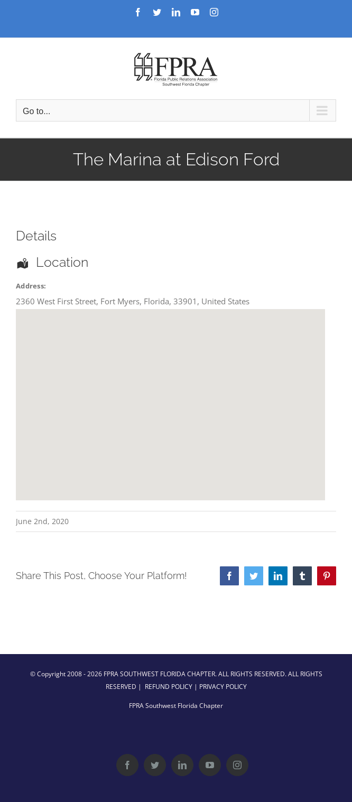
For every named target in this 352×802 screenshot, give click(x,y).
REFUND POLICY (168, 686)
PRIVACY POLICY (223, 686)
